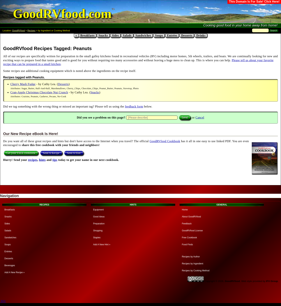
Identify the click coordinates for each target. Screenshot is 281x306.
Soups (159, 35)
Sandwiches (143, 35)
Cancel (199, 117)
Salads (127, 35)
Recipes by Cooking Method (195, 270)
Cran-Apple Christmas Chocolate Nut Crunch (39, 92)
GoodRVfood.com (62, 14)
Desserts (186, 35)
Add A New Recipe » (14, 272)
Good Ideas (99, 216)
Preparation (99, 223)
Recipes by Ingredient (192, 263)
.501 (3, 301)
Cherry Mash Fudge (23, 84)
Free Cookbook (189, 237)
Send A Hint (74, 153)
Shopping (97, 230)
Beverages (9, 265)
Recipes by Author (191, 256)
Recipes (31, 30)
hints (42, 159)
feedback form (134, 106)
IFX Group (272, 281)
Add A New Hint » (101, 244)
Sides (115, 35)
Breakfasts (87, 35)
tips (54, 159)
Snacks (103, 35)
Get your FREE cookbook (21, 153)
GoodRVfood (18, 30)
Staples (96, 237)
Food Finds (187, 244)
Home (185, 209)
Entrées (172, 35)
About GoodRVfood (191, 216)
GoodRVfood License (192, 230)
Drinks (201, 35)
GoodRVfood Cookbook (165, 141)
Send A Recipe (51, 153)
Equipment (98, 209)
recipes (32, 159)
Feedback (187, 223)
